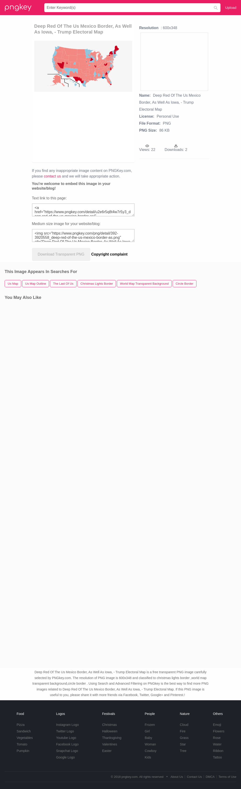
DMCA (210, 777)
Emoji (217, 725)
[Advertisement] (106, 126)
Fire (182, 731)
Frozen (150, 725)
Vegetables (25, 738)
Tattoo (217, 757)
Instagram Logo (67, 725)
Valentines (109, 744)
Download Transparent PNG (61, 254)
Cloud (184, 725)
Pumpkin (23, 751)
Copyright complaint (109, 254)
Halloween (109, 731)
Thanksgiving (112, 738)
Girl (147, 731)
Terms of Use (227, 777)
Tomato (22, 744)
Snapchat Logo (67, 751)
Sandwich (24, 731)
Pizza (20, 725)
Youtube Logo (66, 738)
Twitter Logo (65, 731)
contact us (52, 176)
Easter (107, 751)
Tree (183, 751)
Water (217, 744)
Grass (184, 738)
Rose (217, 738)
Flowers (218, 731)
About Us (177, 777)
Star (183, 744)
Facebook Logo (67, 744)
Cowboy (151, 751)
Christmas (109, 725)
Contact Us (194, 777)
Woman (150, 744)
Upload (230, 8)
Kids (148, 757)
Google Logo (65, 757)
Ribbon (218, 751)
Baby (148, 738)
